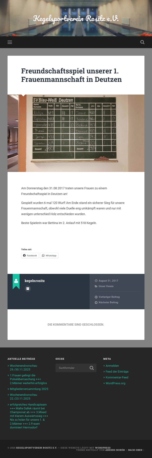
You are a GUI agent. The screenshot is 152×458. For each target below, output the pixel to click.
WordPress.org (115, 383)
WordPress (103, 447)
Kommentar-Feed (117, 377)
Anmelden (112, 365)
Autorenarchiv (28, 289)
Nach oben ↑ (136, 450)
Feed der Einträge (117, 371)
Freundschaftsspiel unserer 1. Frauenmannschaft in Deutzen (71, 75)
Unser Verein (106, 286)
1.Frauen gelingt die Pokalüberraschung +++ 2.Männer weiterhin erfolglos (28, 379)
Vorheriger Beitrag (109, 296)
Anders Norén (115, 450)
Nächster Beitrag (108, 302)
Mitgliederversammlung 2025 (29, 389)
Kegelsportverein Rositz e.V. (76, 18)
